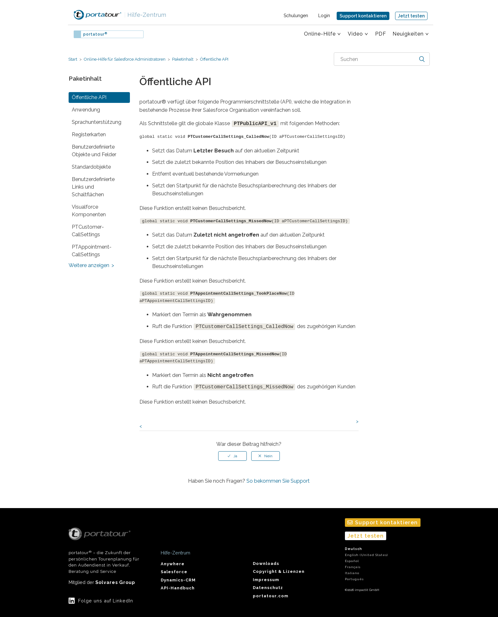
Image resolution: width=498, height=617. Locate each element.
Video (355, 34)
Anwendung (86, 110)
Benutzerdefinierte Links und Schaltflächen (93, 187)
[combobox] (381, 59)
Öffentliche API (213, 59)
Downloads (266, 559)
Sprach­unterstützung (96, 122)
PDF (380, 34)
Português (354, 575)
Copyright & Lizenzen (279, 567)
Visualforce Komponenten (89, 211)
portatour (95, 34)
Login (324, 15)
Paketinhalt (182, 59)
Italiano (352, 569)
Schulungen (296, 15)
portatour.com (270, 592)
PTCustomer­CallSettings (88, 231)
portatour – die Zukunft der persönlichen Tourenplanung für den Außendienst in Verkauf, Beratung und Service (104, 547)
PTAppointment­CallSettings (91, 251)
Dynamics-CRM (178, 576)
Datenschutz (268, 583)
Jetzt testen (411, 15)
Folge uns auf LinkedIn (105, 597)
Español (352, 557)
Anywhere (173, 560)
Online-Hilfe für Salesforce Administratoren (124, 59)
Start (72, 59)
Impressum (266, 575)
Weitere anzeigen (89, 265)
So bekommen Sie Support (278, 477)
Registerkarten (89, 134)
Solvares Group (115, 578)
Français (352, 563)
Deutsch (353, 545)
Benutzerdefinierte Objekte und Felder (94, 151)
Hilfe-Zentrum (145, 14)
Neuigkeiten (408, 34)
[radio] (232, 452)
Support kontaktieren (363, 15)
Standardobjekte (91, 167)
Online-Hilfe (320, 34)
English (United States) (366, 551)
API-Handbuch (178, 584)
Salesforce (174, 568)
